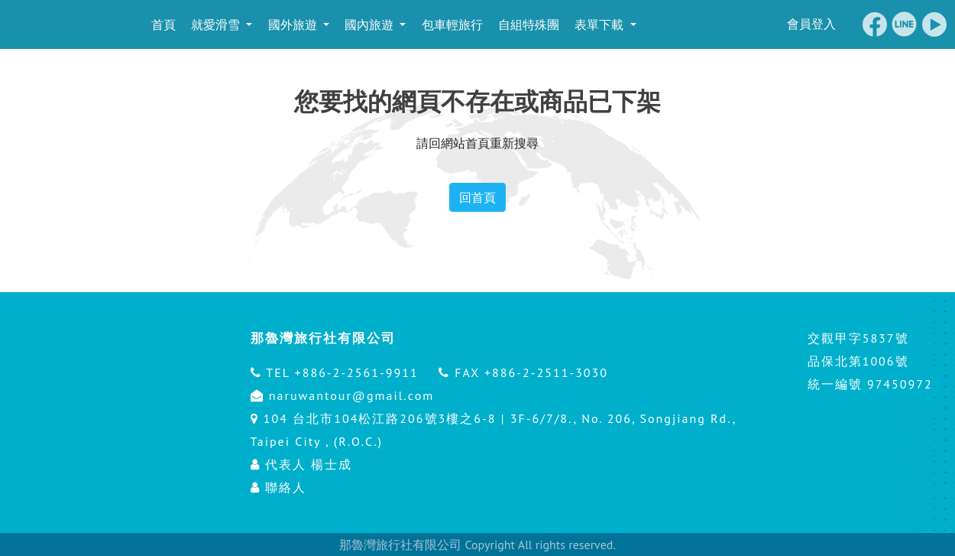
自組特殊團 (527, 24)
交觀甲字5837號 (858, 338)
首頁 (161, 24)
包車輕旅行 (450, 24)
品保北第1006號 (858, 361)
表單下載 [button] (599, 24)
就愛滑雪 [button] (216, 24)
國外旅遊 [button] (292, 24)
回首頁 (477, 197)
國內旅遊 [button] (369, 24)
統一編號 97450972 (870, 384)
